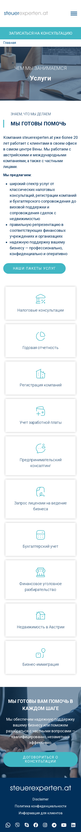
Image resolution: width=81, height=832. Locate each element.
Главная (9, 43)
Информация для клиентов (41, 813)
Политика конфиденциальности (40, 806)
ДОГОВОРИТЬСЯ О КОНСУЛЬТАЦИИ (40, 759)
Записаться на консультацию (40, 33)
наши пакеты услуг (34, 268)
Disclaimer (40, 799)
